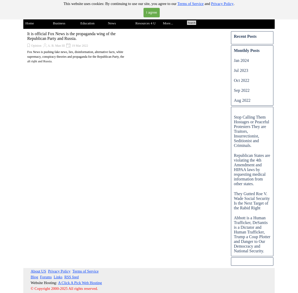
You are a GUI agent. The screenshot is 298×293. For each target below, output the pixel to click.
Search (191, 22)
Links (58, 277)
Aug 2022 (242, 100)
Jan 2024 (241, 60)
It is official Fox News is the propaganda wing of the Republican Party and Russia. (71, 36)
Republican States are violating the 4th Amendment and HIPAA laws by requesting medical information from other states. (252, 169)
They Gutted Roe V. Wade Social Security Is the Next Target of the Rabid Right (252, 200)
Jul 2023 (241, 70)
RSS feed (71, 277)
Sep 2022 (242, 90)
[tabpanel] (80, 279)
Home (29, 23)
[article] (77, 47)
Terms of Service (191, 4)
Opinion (36, 45)
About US (38, 271)
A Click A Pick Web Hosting (80, 283)
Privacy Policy (222, 4)
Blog (34, 277)
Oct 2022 (241, 80)
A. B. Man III (56, 45)
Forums (46, 277)
